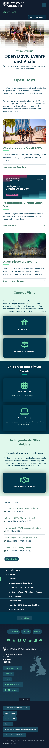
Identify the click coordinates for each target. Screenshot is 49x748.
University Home (13, 570)
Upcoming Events (11, 502)
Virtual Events (15, 596)
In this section (38, 17)
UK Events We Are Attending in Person (25, 592)
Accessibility (10, 718)
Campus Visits (15, 601)
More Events (11, 559)
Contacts (8, 674)
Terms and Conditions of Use (16, 708)
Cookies (8, 724)
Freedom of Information (14, 735)
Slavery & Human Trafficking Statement (20, 729)
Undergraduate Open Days (20, 583)
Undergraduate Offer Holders (21, 587)
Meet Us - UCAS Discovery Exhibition (24, 605)
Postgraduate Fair (16, 609)
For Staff (26, 632)
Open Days (11, 579)
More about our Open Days (14, 167)
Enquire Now (24, 618)
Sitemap (37, 632)
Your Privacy (10, 713)
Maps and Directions (13, 684)
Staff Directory (11, 690)
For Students (13, 632)
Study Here (9, 11)
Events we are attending (13, 281)
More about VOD (10, 226)
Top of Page (25, 699)
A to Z (7, 679)
